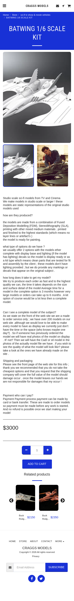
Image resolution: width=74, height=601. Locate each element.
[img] (25, 498)
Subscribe (56, 567)
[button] (4, 5)
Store (14, 15)
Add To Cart (37, 463)
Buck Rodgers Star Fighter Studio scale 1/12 (23, 517)
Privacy (35, 556)
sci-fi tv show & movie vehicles (35, 15)
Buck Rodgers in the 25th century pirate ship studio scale (46, 517)
